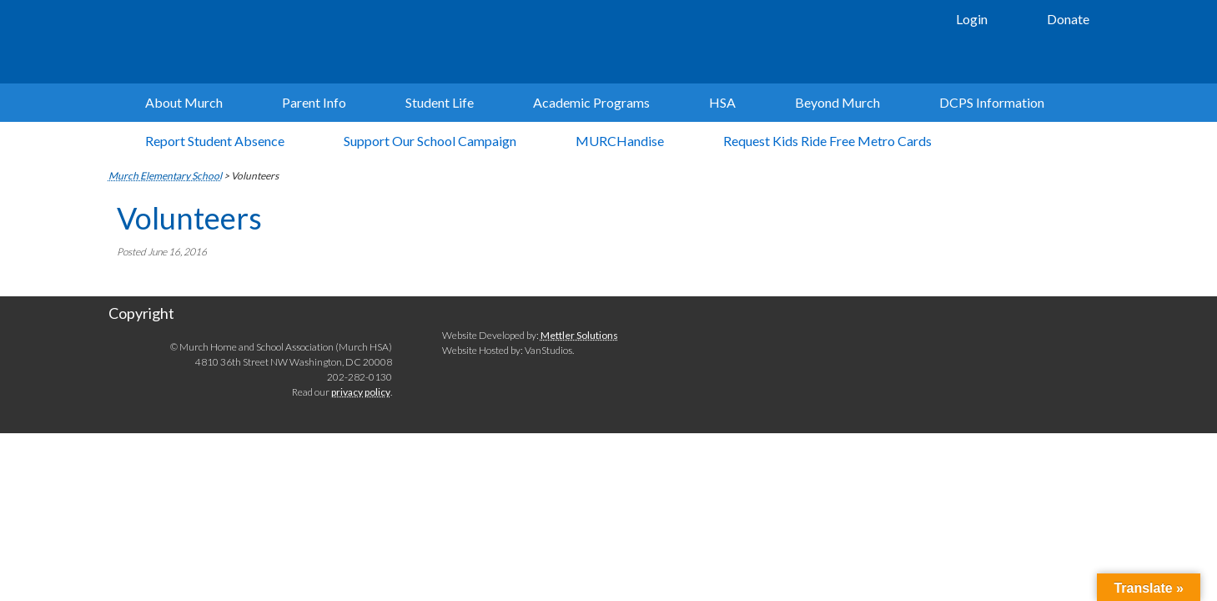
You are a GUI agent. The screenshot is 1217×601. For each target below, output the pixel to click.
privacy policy (360, 392)
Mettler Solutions (579, 335)
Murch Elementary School (358, 41)
